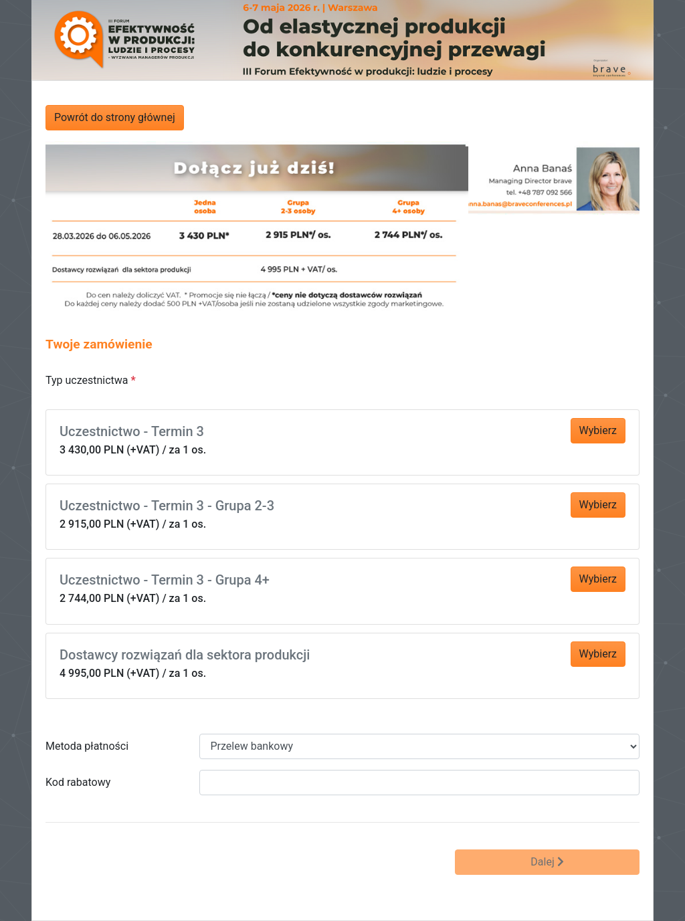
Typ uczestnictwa (86, 380)
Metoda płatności (86, 746)
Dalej (546, 861)
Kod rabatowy (77, 782)
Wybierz (598, 430)
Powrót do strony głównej (114, 117)
